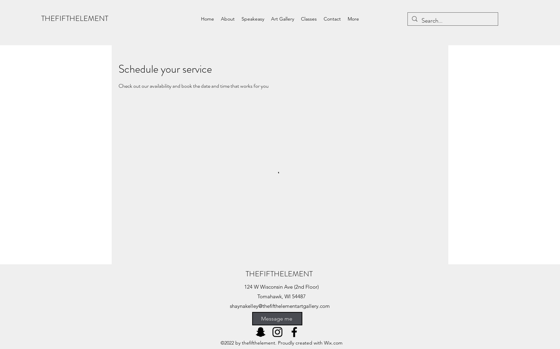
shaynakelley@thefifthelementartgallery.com (280, 306)
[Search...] (452, 21)
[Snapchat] (260, 332)
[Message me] (277, 318)
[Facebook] (294, 332)
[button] (253, 19)
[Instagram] (277, 332)
